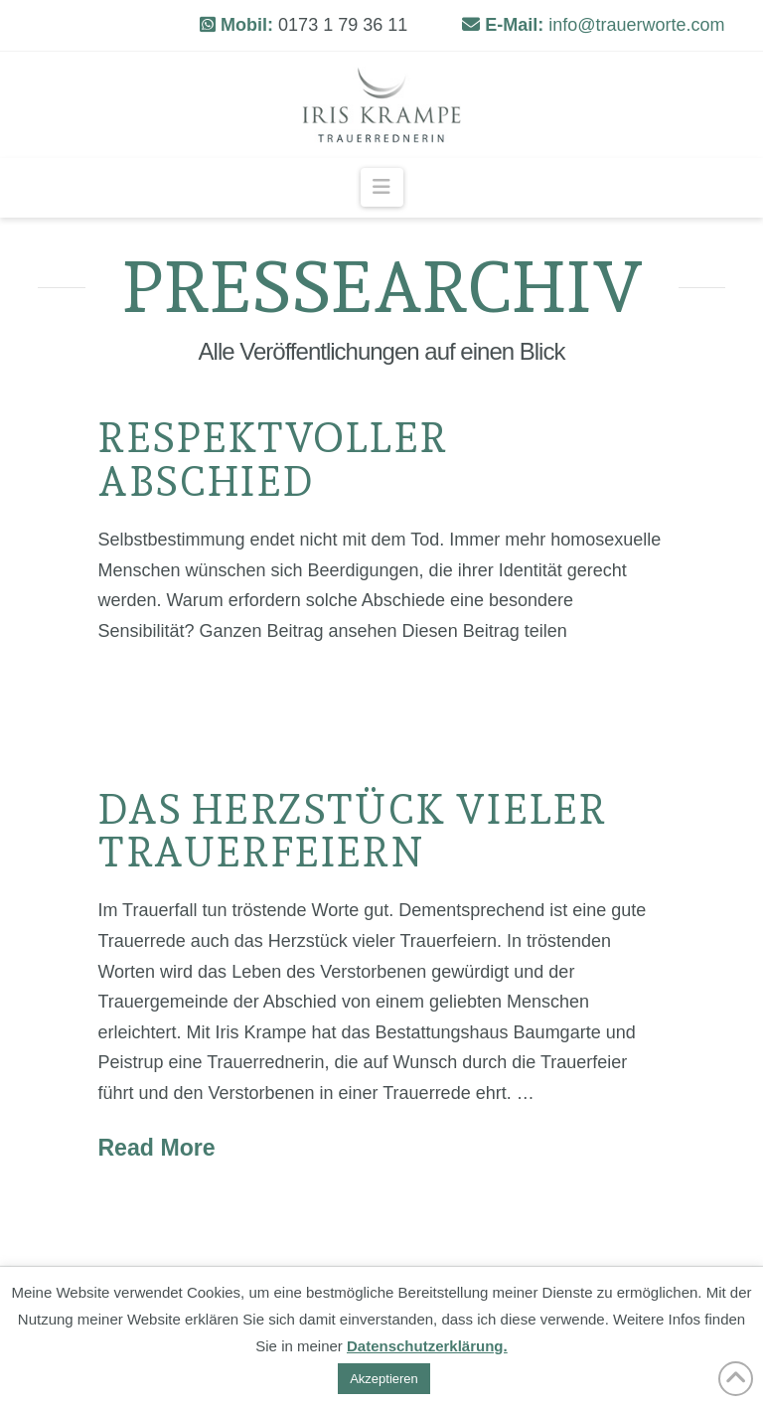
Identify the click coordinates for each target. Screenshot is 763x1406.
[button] (382, 187)
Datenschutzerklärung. (427, 1345)
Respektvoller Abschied (272, 459)
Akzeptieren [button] (384, 1378)
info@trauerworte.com (636, 25)
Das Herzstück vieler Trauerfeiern (351, 830)
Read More (156, 1148)
